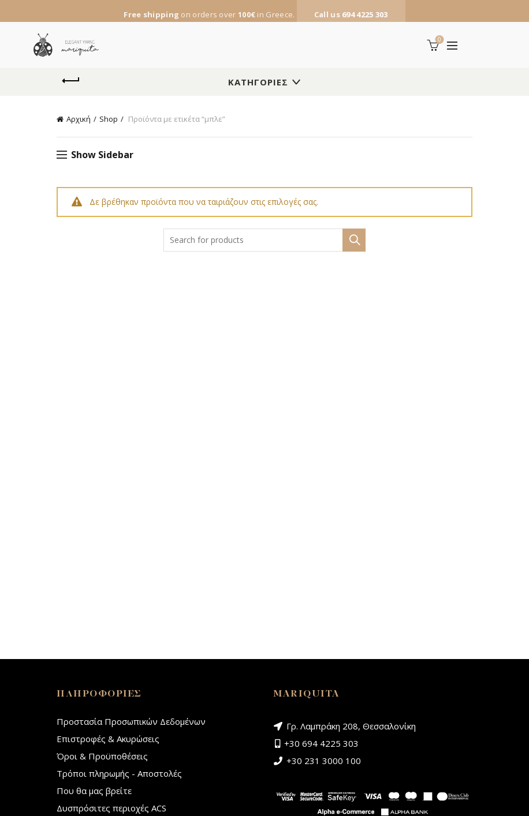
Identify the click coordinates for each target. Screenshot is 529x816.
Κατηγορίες (258, 82)
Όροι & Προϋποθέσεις (102, 756)
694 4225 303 (365, 14)
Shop (108, 119)
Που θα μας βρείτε (94, 790)
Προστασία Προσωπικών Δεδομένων (131, 721)
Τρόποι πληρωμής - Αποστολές (119, 773)
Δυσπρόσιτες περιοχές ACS (111, 808)
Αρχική (78, 119)
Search (354, 240)
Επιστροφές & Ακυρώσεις (108, 738)
